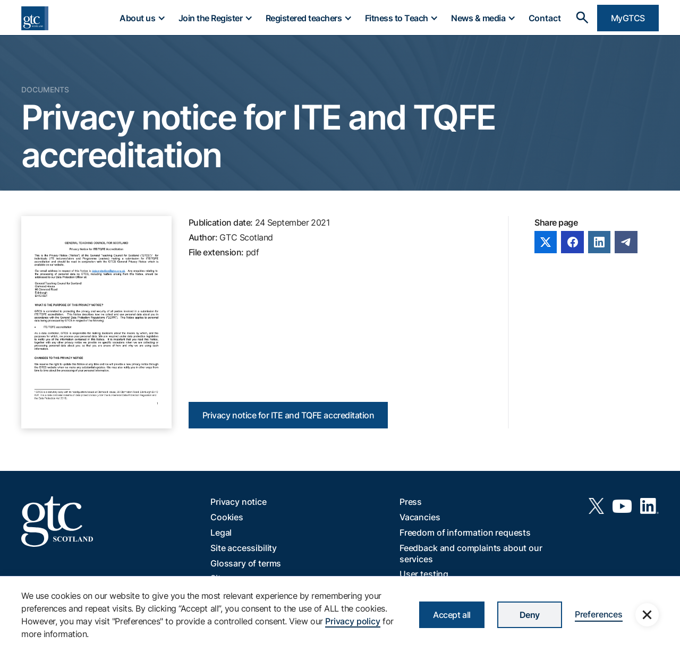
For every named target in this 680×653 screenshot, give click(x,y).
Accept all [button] (451, 614)
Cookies (226, 517)
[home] (34, 18)
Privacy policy (352, 621)
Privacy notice (238, 501)
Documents (45, 89)
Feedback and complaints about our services (471, 553)
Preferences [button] (599, 614)
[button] (142, 18)
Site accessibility (243, 548)
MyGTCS (628, 18)
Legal (221, 532)
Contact (545, 18)
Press (411, 501)
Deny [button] (530, 614)
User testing (424, 574)
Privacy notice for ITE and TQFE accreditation (288, 415)
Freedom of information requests (465, 532)
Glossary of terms (245, 563)
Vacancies (420, 517)
